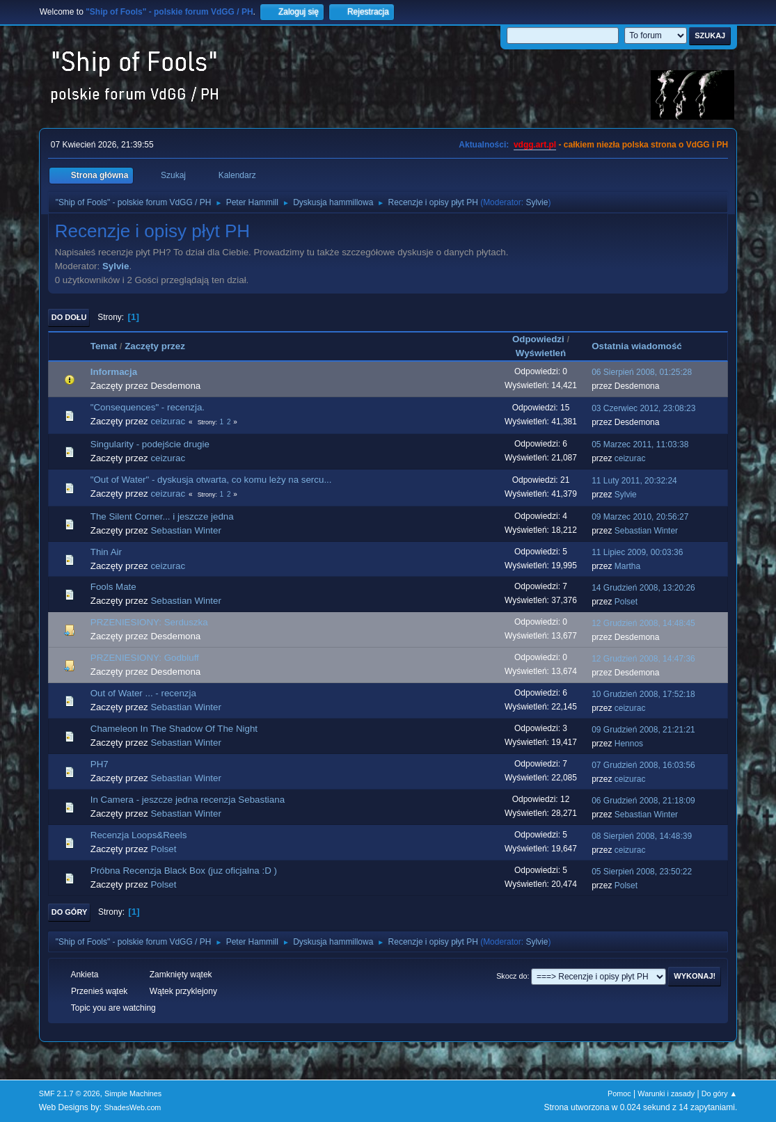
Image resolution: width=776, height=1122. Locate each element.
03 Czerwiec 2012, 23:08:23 (643, 408)
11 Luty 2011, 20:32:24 (634, 481)
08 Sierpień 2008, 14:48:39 (642, 836)
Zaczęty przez (155, 346)
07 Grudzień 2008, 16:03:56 (643, 765)
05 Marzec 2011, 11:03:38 (640, 444)
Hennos (629, 743)
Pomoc (619, 1093)
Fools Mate (113, 587)
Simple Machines (132, 1093)
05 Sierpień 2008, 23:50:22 (642, 871)
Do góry (70, 912)
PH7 (99, 764)
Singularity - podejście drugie (149, 444)
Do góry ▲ (719, 1093)
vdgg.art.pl (535, 145)
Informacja (113, 372)
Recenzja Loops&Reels (138, 835)
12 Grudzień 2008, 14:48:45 (643, 623)
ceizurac (167, 421)
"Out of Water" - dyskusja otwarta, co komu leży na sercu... (211, 479)
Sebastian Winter (185, 530)
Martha (627, 566)
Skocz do (511, 976)
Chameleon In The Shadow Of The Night (174, 728)
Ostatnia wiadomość (643, 346)
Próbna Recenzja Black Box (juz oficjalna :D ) (183, 870)
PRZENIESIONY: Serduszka (149, 622)
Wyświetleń (541, 353)
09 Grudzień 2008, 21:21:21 (643, 730)
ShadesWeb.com (132, 1107)
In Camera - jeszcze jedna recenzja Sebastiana (187, 799)
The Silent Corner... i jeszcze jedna (162, 516)
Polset (626, 602)
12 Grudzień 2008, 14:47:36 (643, 659)
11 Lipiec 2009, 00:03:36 (637, 552)
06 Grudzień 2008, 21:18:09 (643, 801)
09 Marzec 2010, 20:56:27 (640, 517)
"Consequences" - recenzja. (147, 407)
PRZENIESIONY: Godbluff (144, 657)
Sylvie (536, 202)
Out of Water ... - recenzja (143, 693)
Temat (103, 346)
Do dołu (69, 317)
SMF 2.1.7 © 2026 (69, 1093)
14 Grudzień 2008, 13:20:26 (643, 588)
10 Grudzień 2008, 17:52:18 (643, 694)
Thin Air (106, 552)
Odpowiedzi (538, 339)
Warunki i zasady (666, 1093)
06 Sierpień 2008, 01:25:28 (642, 372)
